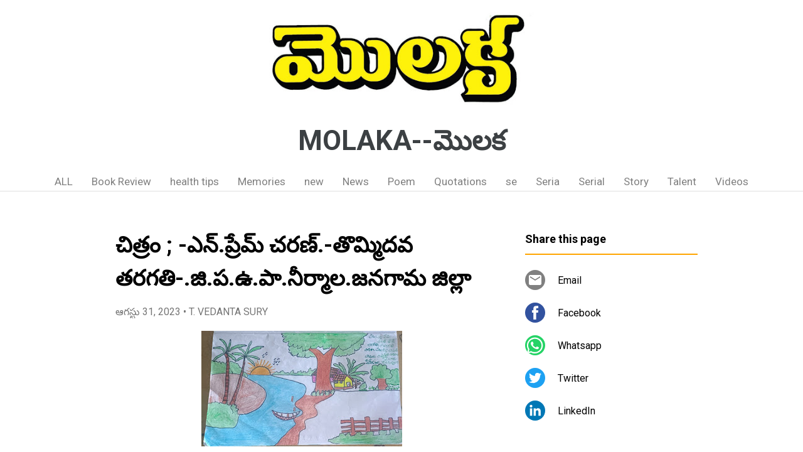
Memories (261, 181)
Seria (548, 181)
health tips (194, 181)
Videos (731, 181)
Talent (681, 181)
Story (636, 181)
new (314, 181)
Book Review (121, 181)
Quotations (460, 181)
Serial (591, 181)
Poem (401, 181)
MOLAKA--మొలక (402, 140)
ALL (64, 181)
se (511, 181)
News (356, 181)
